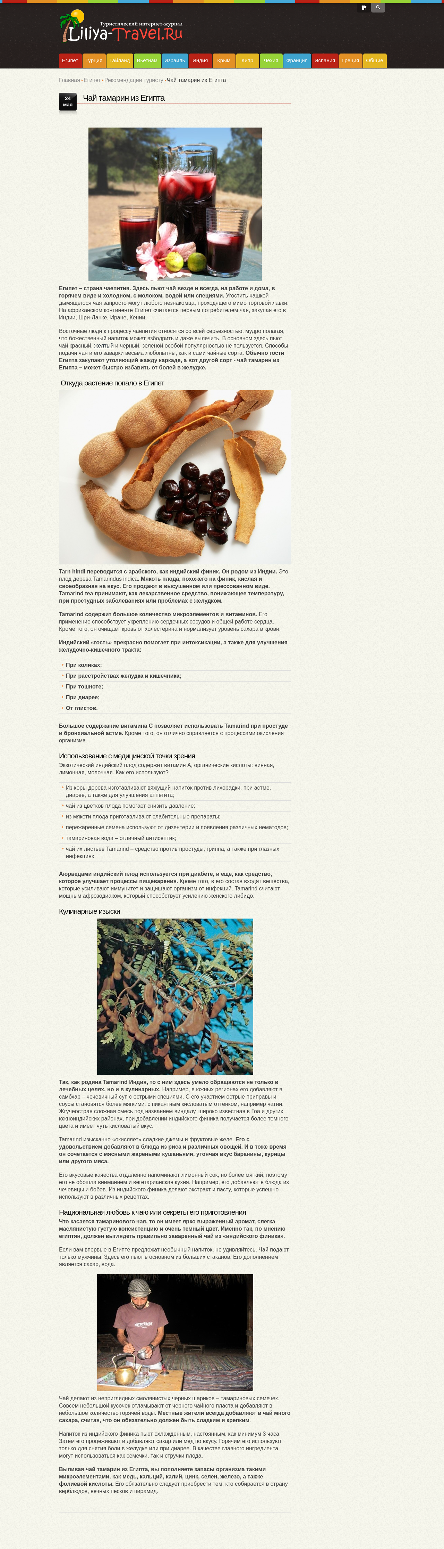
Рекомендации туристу (133, 80)
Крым (223, 60)
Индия (200, 60)
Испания (325, 60)
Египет (70, 60)
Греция (350, 60)
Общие (374, 60)
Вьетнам (147, 60)
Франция (296, 60)
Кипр (247, 60)
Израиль (174, 60)
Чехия (271, 60)
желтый (104, 346)
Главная (69, 80)
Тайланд (119, 60)
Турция (93, 60)
